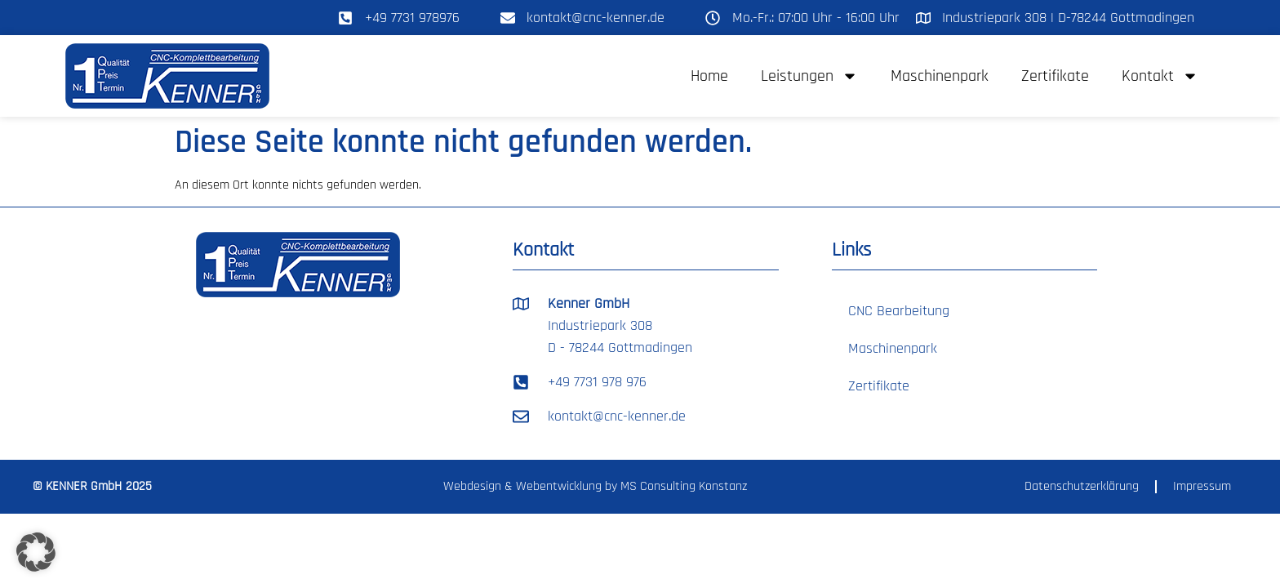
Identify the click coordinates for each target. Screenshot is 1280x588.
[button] (36, 552)
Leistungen (809, 76)
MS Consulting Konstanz (683, 486)
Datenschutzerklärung (1081, 486)
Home (709, 76)
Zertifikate (1055, 76)
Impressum (1202, 486)
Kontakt (1160, 76)
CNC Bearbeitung (898, 310)
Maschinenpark (940, 76)
